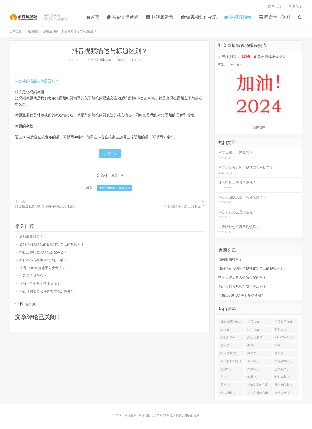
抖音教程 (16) (283, 321)
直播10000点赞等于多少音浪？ (42, 268)
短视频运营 (159, 17)
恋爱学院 (157, 415)
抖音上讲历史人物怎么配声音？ (43, 252)
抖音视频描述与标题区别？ (110, 51)
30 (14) (224, 329)
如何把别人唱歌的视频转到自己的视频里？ (51, 244)
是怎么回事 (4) (283, 385)
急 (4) (223, 377)
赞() (110, 153)
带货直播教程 (123, 17)
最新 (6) (279, 353)
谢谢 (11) (280, 329)
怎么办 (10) (227, 337)
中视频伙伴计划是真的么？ (184, 206)
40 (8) (250, 345)
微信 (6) (252, 353)
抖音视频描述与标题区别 (35, 81)
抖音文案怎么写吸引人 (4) (257, 386)
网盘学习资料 (275, 17)
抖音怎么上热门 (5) (230, 362)
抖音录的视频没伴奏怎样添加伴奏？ (46, 291)
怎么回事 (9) (255, 337)
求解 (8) (225, 345)
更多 (114, 175)
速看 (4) (252, 377)
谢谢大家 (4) (282, 377)
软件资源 (169, 415)
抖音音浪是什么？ (33, 276)
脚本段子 (295, 6)
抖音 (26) (253, 321)
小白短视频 (24, 17)
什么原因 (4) (228, 392)
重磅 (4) (225, 385)
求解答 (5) (226, 369)
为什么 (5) (253, 361)
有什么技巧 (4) (283, 392)
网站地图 (144, 415)
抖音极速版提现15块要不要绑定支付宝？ (45, 206)
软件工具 (274, 6)
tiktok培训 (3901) (231, 321)
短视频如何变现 (199, 17)
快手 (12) (253, 329)
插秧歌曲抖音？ (31, 237)
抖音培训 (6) (228, 353)
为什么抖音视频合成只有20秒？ (43, 260)
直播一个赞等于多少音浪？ (39, 283)
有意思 (180, 415)
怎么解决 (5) (282, 369)
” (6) (277, 345)
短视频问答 (238, 17)
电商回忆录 (192, 415)
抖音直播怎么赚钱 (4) (257, 393)
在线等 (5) (253, 369)
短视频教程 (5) (283, 361)
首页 (92, 17)
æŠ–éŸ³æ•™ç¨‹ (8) (283, 338)
